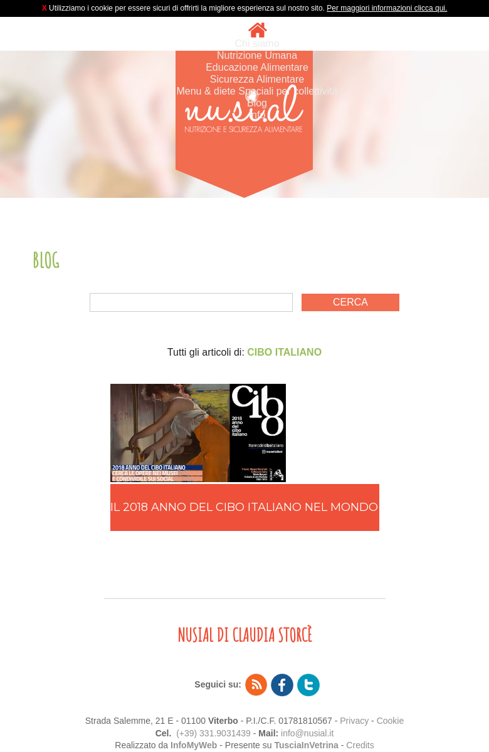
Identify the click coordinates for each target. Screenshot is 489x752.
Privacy (354, 721)
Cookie (390, 721)
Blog (257, 103)
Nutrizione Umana (257, 55)
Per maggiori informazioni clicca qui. (387, 8)
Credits (360, 745)
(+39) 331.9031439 (213, 733)
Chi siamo (256, 43)
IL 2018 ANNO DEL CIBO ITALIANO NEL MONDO (244, 507)
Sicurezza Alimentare (257, 79)
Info (257, 115)
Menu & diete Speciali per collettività (256, 91)
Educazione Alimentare (257, 67)
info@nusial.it (307, 733)
